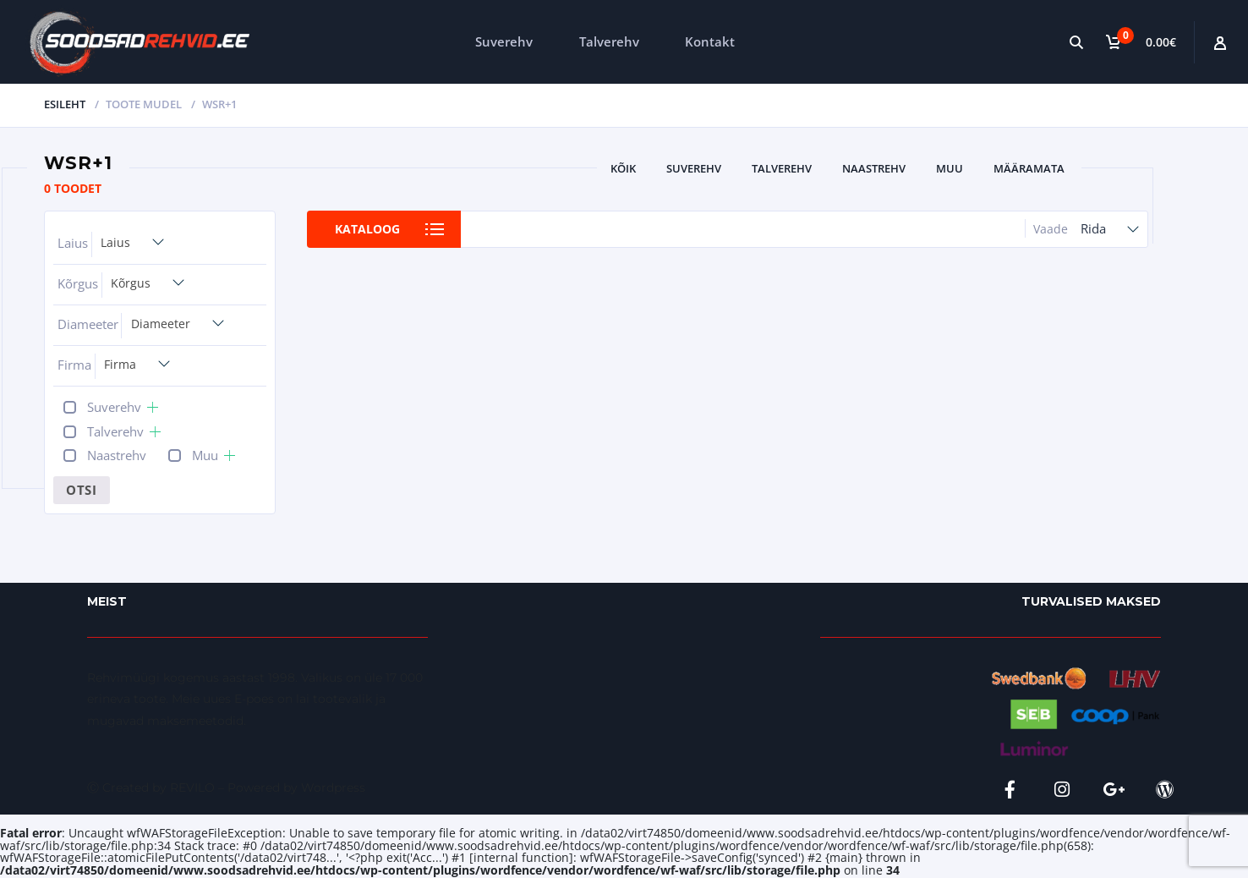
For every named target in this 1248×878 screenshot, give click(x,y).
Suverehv (504, 41)
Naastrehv (874, 168)
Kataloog (367, 229)
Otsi (81, 489)
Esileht (64, 104)
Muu (949, 168)
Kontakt (710, 41)
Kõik (623, 168)
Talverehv (609, 41)
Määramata (1029, 168)
